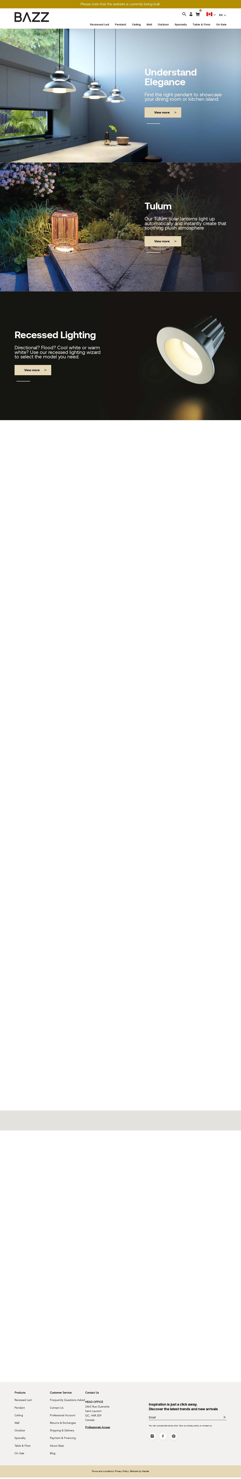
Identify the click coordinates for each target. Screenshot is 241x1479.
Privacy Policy (122, 1472)
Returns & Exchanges (63, 1424)
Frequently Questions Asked (67, 1401)
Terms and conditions (103, 1472)
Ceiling (136, 24)
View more (162, 112)
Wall (149, 24)
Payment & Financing (63, 1439)
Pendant (120, 24)
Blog (52, 1454)
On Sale (221, 24)
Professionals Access (97, 1428)
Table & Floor (201, 24)
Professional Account (62, 1416)
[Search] (184, 14)
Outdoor (163, 24)
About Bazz (57, 1447)
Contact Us (56, 1409)
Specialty (181, 24)
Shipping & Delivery (62, 1431)
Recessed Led (99, 24)
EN (221, 14)
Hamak (145, 1472)
